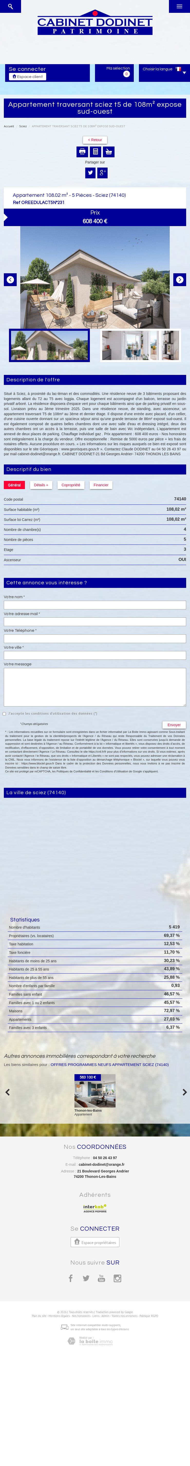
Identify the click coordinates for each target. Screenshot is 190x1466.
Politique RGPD (148, 1316)
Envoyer (174, 725)
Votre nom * (14, 597)
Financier (101, 485)
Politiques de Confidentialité (73, 771)
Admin (105, 1316)
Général (14, 485)
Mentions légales (59, 1316)
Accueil (9, 126)
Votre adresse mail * (22, 614)
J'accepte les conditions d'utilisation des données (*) (52, 713)
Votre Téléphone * (20, 630)
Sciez (23, 126)
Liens (95, 1316)
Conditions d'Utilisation (114, 771)
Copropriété (71, 485)
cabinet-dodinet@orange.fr (102, 1164)
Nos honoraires (81, 1316)
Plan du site (39, 1316)
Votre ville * (14, 647)
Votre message (18, 664)
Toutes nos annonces (124, 1316)
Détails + (41, 485)
